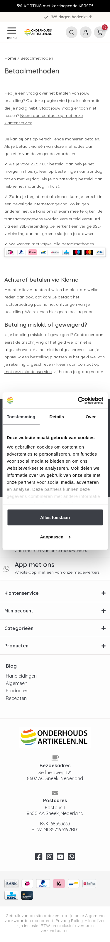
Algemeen (16, 683)
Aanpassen (55, 536)
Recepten (16, 698)
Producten (17, 691)
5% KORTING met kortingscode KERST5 (55, 6)
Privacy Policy (69, 920)
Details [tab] (56, 416)
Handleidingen (21, 676)
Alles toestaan (55, 517)
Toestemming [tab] (21, 416)
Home (10, 58)
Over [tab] (91, 416)
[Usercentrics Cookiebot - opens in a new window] (78, 400)
